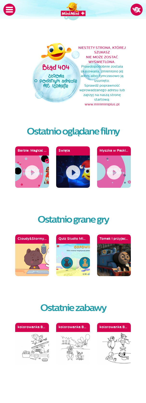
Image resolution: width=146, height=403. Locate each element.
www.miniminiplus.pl (102, 104)
